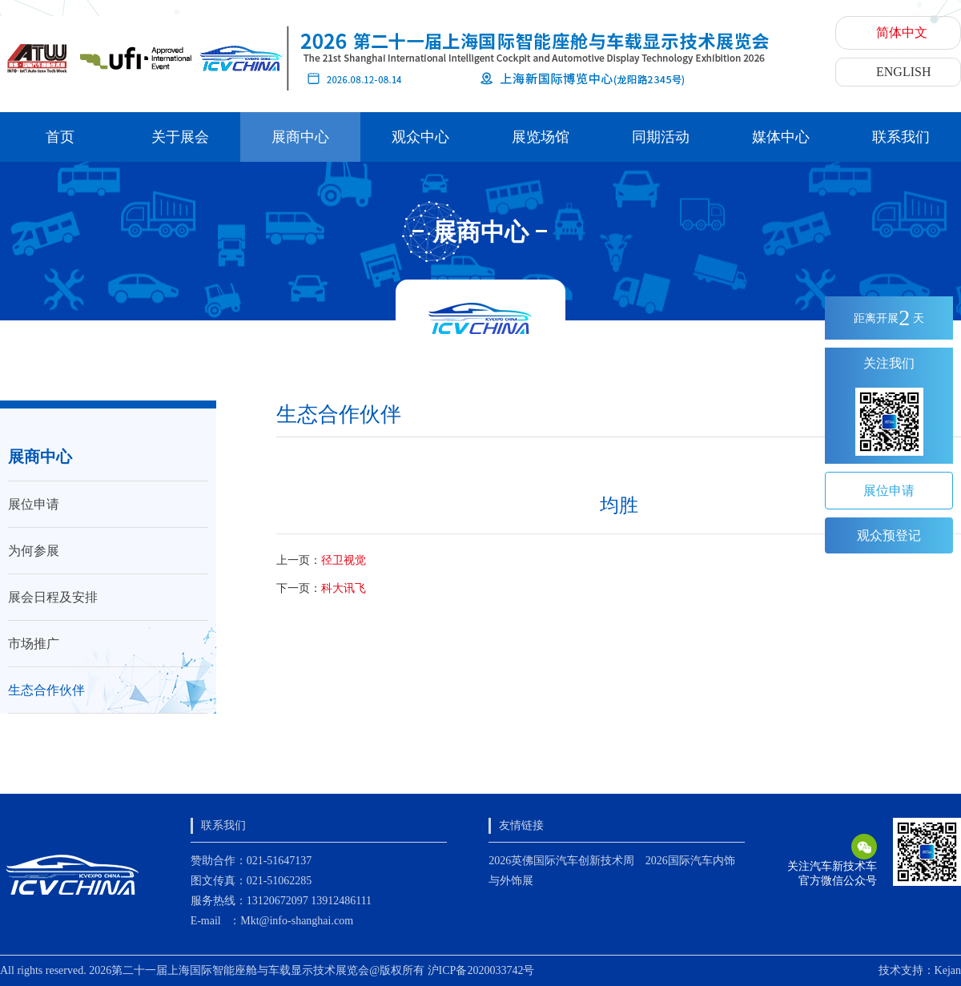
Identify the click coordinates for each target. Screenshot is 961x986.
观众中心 (420, 137)
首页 (60, 137)
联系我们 (901, 137)
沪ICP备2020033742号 (481, 970)
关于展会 (180, 137)
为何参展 (33, 550)
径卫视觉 (343, 560)
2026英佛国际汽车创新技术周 (561, 861)
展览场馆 (540, 137)
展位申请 (33, 504)
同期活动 (661, 137)
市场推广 (33, 643)
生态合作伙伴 (46, 690)
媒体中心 (781, 137)
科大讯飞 (343, 588)
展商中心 (300, 137)
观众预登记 (889, 535)
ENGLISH (903, 71)
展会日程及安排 (53, 597)
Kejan (948, 970)
